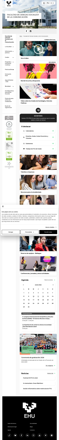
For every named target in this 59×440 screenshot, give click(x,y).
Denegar (11, 232)
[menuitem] (52, 3)
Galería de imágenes (28, 336)
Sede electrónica (12, 423)
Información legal (12, 426)
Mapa (31, 426)
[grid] (38, 298)
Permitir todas (48, 232)
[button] (49, 280)
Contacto (32, 430)
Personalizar (29, 232)
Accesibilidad (33, 423)
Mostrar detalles (50, 227)
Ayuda (9, 430)
